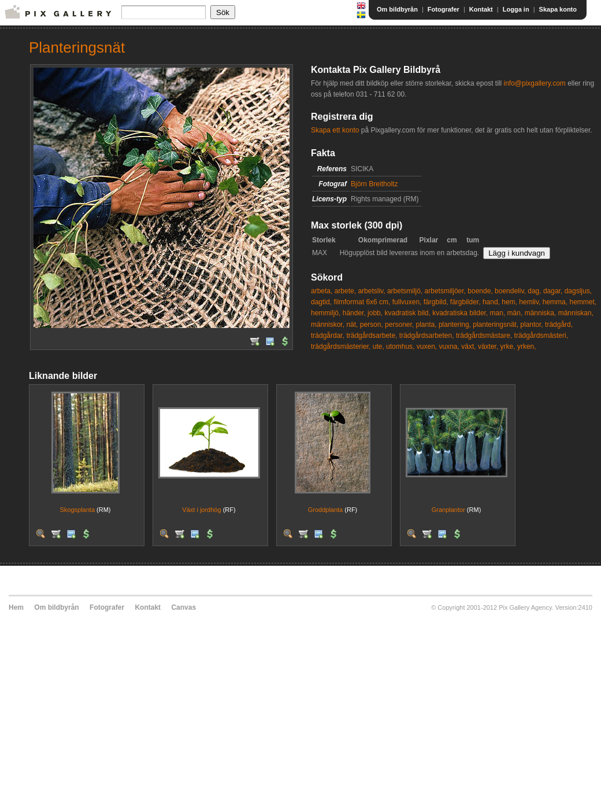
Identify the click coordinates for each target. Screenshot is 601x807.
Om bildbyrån (397, 9)
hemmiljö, (325, 313)
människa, (541, 313)
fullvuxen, (407, 302)
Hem (16, 607)
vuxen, (427, 346)
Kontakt (481, 9)
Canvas (183, 607)
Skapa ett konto (335, 130)
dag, (534, 291)
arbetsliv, (371, 291)
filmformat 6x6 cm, (361, 302)
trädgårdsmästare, (484, 335)
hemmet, (582, 302)
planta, (426, 324)
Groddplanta (325, 509)
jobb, (375, 313)
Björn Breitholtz (374, 184)
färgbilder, (465, 302)
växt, (468, 346)
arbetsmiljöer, (445, 291)
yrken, (526, 346)
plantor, (531, 324)
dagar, (552, 291)
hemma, (555, 302)
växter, (488, 346)
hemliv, (529, 302)
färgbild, (436, 302)
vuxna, (449, 346)
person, (371, 324)
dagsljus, (578, 291)
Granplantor (448, 509)
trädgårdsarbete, (371, 335)
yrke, (507, 346)
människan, (575, 313)
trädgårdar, (327, 335)
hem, (509, 302)
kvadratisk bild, (407, 313)
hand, (491, 302)
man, (498, 313)
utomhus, (400, 346)
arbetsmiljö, (404, 291)
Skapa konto (558, 9)
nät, (352, 324)
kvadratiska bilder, (460, 313)
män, (515, 313)
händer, (354, 313)
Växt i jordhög (201, 509)
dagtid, (321, 302)
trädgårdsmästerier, (340, 346)
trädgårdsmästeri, (541, 335)
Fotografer (443, 9)
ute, (378, 346)
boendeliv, (510, 291)
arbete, (345, 291)
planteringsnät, (495, 324)
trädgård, (559, 324)
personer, (399, 324)
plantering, (455, 324)
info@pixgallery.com (534, 83)
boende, (480, 291)
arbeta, (321, 291)
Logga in (516, 9)
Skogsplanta (77, 509)
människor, (327, 324)
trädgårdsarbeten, (426, 335)
